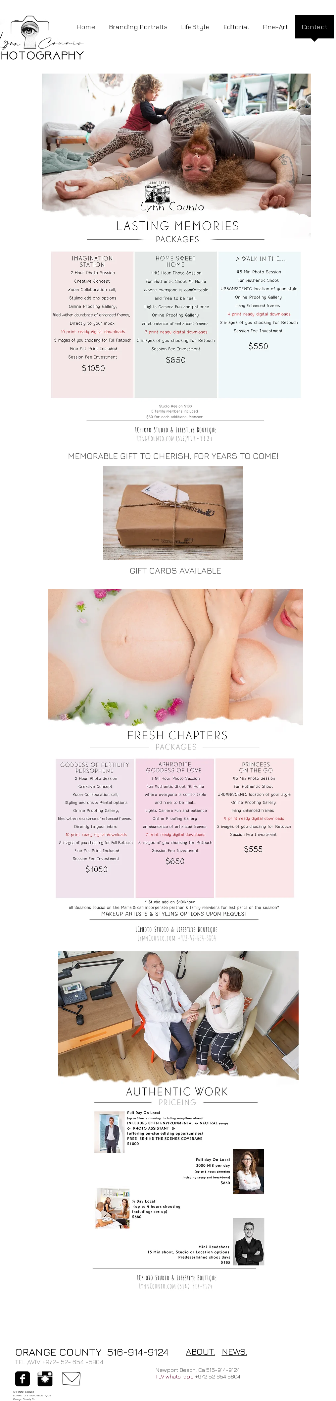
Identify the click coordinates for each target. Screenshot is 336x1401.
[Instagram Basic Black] (45, 1378)
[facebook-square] (22, 1378)
